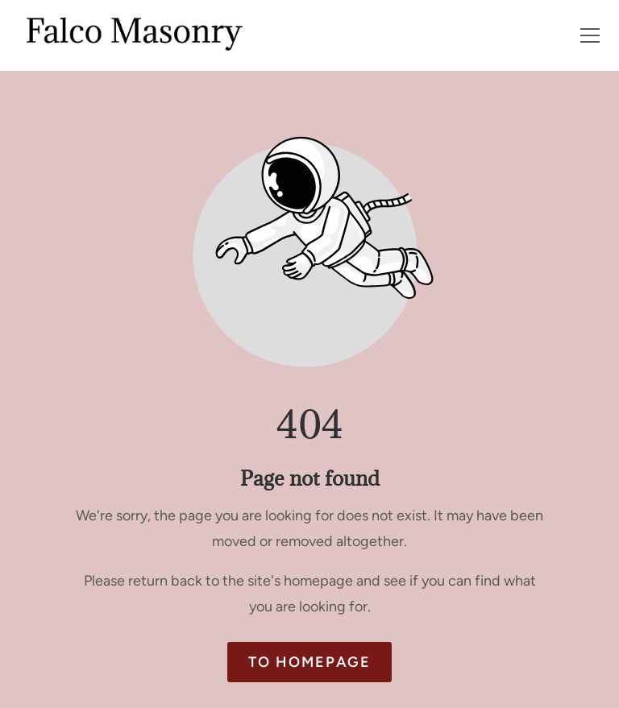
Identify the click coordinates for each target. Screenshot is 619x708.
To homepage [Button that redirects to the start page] (309, 662)
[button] (590, 35)
